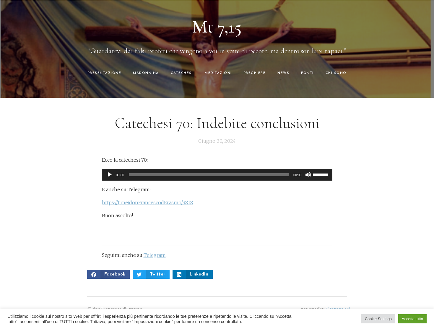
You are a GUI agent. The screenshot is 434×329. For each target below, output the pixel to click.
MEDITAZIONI (218, 73)
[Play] (110, 175)
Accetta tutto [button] (412, 319)
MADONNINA (146, 73)
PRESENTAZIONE (104, 73)
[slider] (209, 174)
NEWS (283, 73)
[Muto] (308, 175)
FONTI (307, 73)
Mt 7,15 (217, 27)
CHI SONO (336, 73)
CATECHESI (182, 73)
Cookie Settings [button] (378, 319)
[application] (217, 175)
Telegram (155, 255)
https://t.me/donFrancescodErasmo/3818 (147, 202)
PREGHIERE (255, 73)
